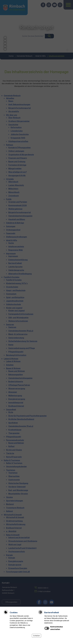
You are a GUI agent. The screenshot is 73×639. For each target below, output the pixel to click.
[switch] (47, 628)
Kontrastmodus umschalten (56, 628)
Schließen (36, 636)
